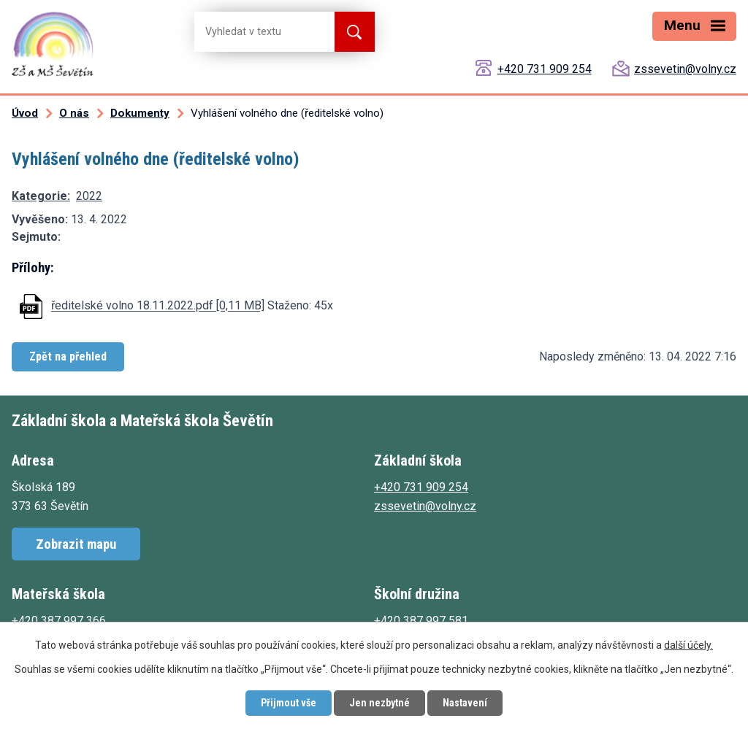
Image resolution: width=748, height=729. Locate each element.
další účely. (688, 645)
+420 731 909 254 (544, 69)
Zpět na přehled (68, 356)
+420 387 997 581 (421, 621)
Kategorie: (41, 196)
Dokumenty (139, 113)
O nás (74, 113)
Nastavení (465, 703)
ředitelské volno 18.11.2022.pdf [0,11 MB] (157, 306)
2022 (89, 196)
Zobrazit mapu (76, 544)
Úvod (25, 113)
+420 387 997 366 (59, 621)
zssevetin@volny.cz (685, 69)
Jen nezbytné (379, 703)
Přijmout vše (288, 703)
